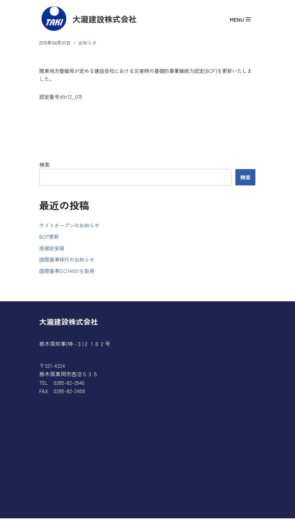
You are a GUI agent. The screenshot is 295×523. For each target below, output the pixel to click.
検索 (44, 166)
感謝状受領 (52, 251)
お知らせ (89, 42)
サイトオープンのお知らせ (71, 227)
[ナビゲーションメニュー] (240, 19)
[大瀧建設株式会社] (88, 19)
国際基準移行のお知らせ (68, 263)
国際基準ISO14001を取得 (68, 275)
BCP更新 (49, 239)
